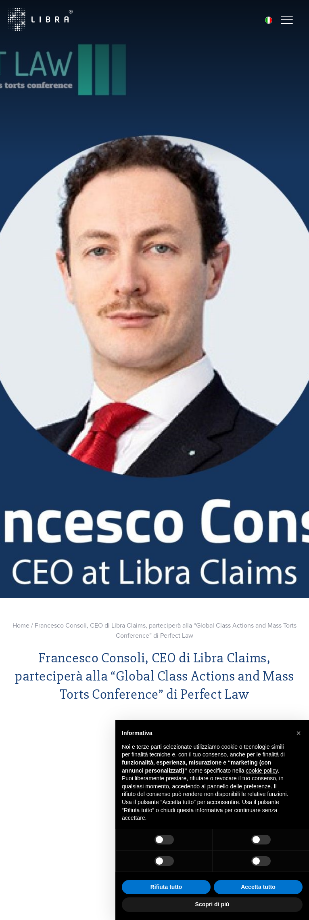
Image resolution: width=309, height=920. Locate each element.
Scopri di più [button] (212, 904)
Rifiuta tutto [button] (166, 887)
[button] (298, 733)
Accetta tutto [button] (258, 887)
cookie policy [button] (262, 770)
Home (21, 626)
